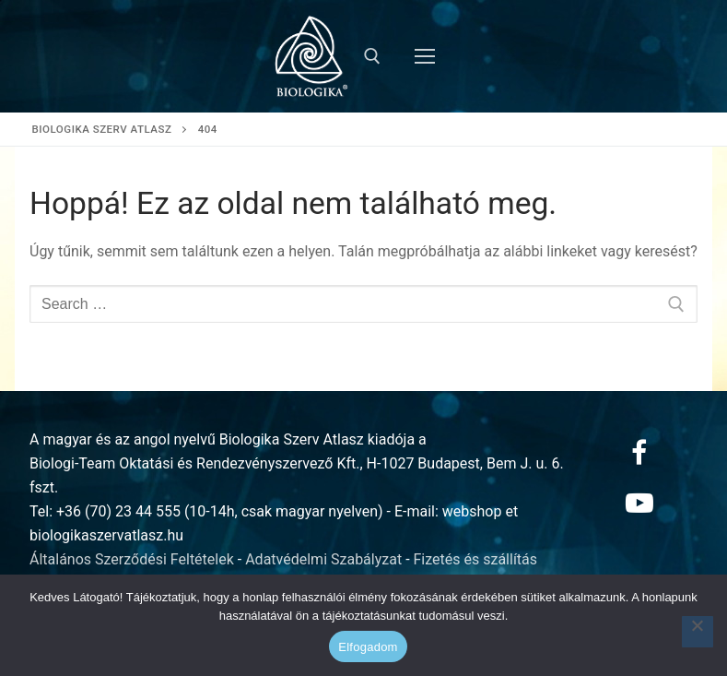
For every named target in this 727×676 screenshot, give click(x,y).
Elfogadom (367, 647)
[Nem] (697, 631)
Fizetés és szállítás (476, 559)
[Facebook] (639, 453)
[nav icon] (424, 56)
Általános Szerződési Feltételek (131, 559)
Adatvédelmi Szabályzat (323, 559)
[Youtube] (639, 503)
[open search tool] (372, 56)
